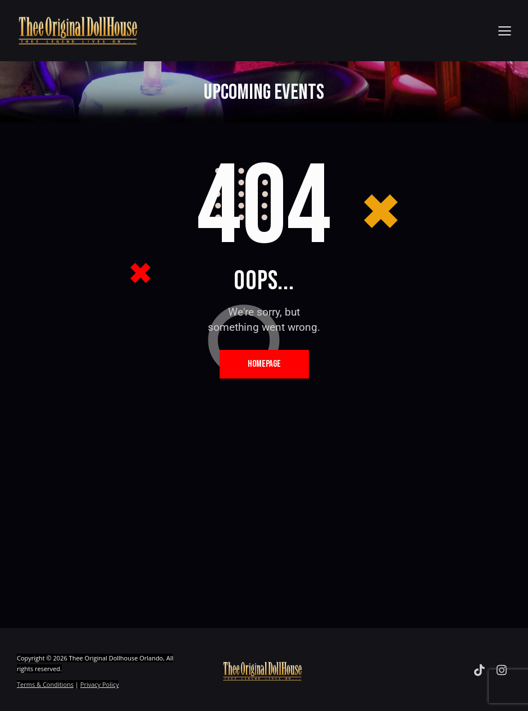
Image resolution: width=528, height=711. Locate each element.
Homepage (264, 364)
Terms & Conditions (45, 684)
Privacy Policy (99, 684)
